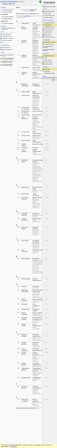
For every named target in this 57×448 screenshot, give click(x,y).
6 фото (46, 135)
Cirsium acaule (25, 132)
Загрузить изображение (49, 22)
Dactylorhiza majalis (24, 160)
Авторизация (47, 69)
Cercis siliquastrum (24, 117)
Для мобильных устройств (50, 6)
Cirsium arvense (25, 135)
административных (6, 47)
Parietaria (23, 286)
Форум (45, 57)
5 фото (46, 72)
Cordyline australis (23, 144)
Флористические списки (49, 37)
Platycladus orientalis (24, 318)
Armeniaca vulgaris (24, 73)
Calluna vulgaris (25, 91)
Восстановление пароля (49, 73)
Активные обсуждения (49, 55)
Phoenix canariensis (24, 299)
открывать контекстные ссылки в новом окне (8, 29)
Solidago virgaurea (23, 364)
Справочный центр (48, 62)
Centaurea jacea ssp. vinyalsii (25, 111)
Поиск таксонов (47, 13)
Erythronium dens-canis (24, 198)
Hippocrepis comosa (24, 228)
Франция (32, 9)
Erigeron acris (25, 187)
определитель (27, 16)
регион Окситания (33, 10)
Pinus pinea (24, 304)
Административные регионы (48, 47)
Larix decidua (24, 240)
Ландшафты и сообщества (8, 38)
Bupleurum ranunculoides (25, 84)
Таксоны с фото (5, 42)
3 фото (46, 107)
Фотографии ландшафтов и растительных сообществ (8, 59)
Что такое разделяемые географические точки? (7, 65)
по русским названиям (7, 11)
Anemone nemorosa (23, 41)
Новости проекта (48, 59)
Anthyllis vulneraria (24, 56)
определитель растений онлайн (49, 2)
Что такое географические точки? (8, 55)
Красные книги (47, 35)
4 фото (46, 55)
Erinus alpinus (25, 194)
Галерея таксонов (48, 30)
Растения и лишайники (7, 40)
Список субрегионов (6, 34)
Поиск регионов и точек (49, 15)
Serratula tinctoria (23, 353)
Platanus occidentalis (24, 313)
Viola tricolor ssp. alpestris (24, 400)
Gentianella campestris (24, 214)
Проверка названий (48, 17)
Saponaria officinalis (24, 335)
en (40, 1)
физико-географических (7, 49)
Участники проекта (48, 64)
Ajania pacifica (25, 23)
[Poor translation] (5, 424)
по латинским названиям (7, 9)
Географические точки (7, 36)
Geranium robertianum (24, 219)
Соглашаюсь (13, 416)
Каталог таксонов (48, 33)
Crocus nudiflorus (24, 150)
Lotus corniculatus (24, 250)
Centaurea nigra (25, 115)
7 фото (46, 197)
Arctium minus (25, 67)
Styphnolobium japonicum (25, 369)
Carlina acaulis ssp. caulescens (25, 108)
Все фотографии (47, 24)
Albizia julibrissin (23, 27)
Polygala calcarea (23, 324)
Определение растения (49, 11)
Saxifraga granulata (23, 343)
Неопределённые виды (49, 26)
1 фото (46, 40)
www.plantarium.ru (49, 411)
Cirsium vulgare (25, 140)
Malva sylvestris (25, 258)
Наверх (39, 411)
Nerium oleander (25, 279)
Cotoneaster (24, 147)
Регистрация (47, 71)
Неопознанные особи (48, 28)
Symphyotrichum (25, 377)
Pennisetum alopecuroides (24, 290)
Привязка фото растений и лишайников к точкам (8, 62)
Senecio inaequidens (24, 349)
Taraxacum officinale (24, 387)
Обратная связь (12, 411)
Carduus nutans (25, 95)
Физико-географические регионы (49, 50)
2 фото (46, 84)
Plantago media (25, 309)
